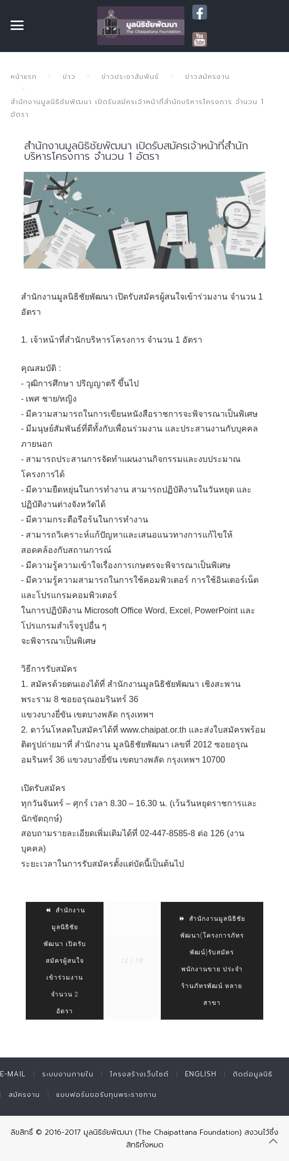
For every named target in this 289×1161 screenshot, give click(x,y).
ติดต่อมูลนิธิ (253, 1074)
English (200, 1074)
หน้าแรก (24, 76)
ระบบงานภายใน (68, 1074)
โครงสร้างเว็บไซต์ (139, 1074)
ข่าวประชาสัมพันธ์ (130, 76)
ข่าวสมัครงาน (207, 76)
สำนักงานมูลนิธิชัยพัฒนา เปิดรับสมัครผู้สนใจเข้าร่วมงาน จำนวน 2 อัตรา (65, 961)
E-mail (13, 1074)
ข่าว (69, 76)
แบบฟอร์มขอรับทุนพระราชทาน (106, 1095)
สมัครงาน (24, 1095)
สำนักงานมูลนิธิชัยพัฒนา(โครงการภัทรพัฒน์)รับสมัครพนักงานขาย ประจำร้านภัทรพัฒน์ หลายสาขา (211, 960)
